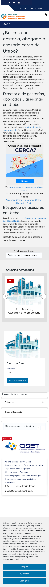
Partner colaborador (14, 465)
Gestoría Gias (15, 363)
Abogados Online (24, 203)
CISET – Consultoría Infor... (20, 485)
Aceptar (24, 566)
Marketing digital (23, 468)
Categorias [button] (9, 402)
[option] (24, 464)
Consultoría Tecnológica (31, 475)
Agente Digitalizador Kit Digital (18, 462)
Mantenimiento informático (16, 472)
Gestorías (11, 368)
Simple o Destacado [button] (13, 412)
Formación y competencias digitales (20, 479)
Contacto (40, 8)
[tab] (24, 402)
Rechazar (24, 574)
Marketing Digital (12, 475)
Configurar (24, 581)
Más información (17, 380)
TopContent (10, 468)
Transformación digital (33, 465)
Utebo (6, 23)
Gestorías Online (33, 199)
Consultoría (10, 482)
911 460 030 (26, 8)
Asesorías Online (14, 199)
